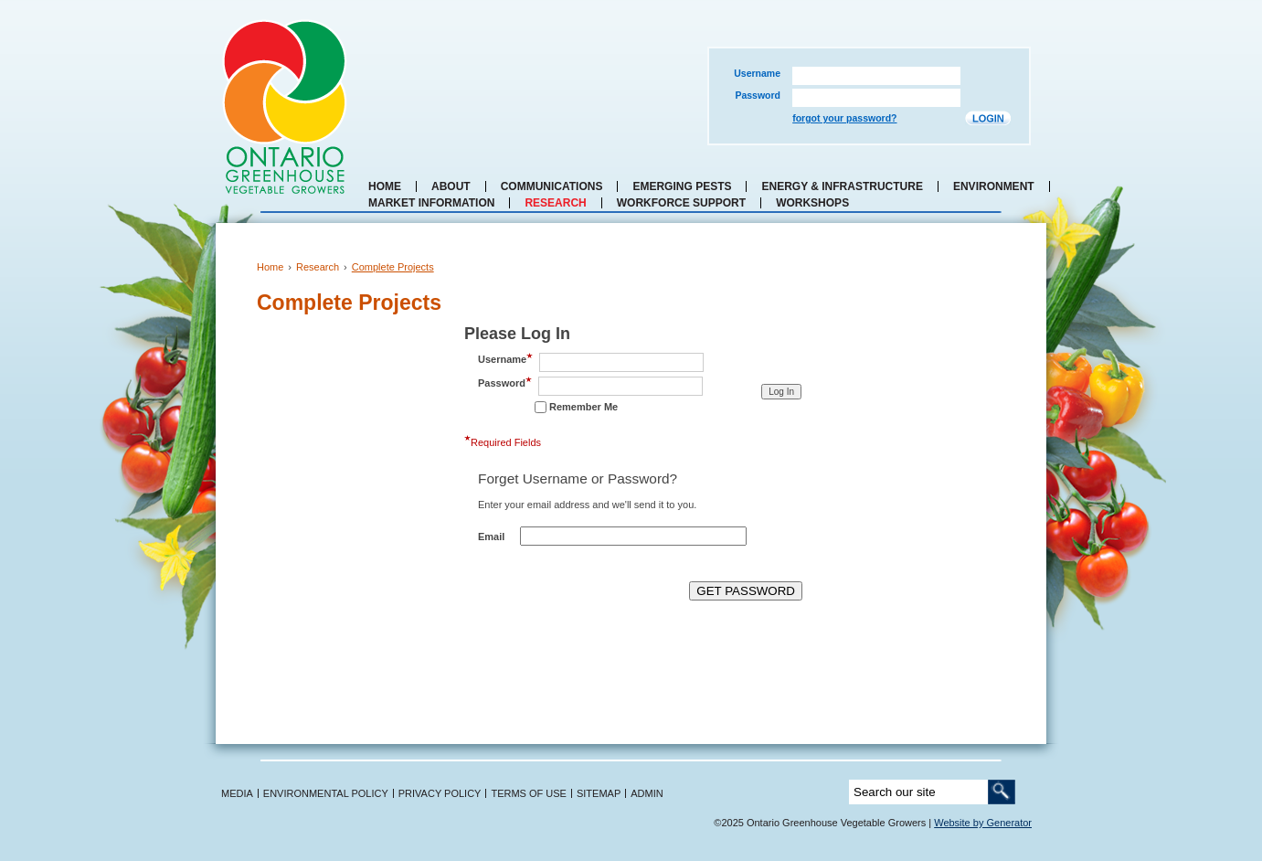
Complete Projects (393, 266)
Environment (993, 186)
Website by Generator (983, 822)
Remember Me (583, 406)
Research (555, 203)
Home (384, 186)
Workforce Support (681, 203)
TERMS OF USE (529, 793)
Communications (552, 186)
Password (757, 95)
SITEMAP (598, 793)
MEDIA (237, 793)
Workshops (812, 203)
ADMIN (647, 793)
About (451, 186)
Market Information (431, 203)
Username (757, 73)
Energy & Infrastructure (841, 186)
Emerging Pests (681, 186)
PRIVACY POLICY (440, 793)
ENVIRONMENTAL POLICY (325, 793)
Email (491, 536)
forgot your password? (844, 117)
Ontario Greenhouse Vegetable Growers (284, 106)
